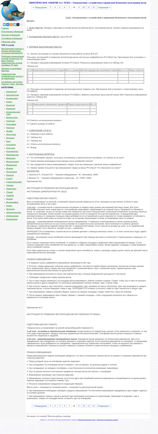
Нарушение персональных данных (107, 420)
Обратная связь (8, 42)
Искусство (11, 135)
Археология (11, 92)
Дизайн (9, 131)
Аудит (9, 102)
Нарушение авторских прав (86, 420)
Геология (10, 128)
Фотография (12, 202)
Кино (8, 141)
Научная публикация (10, 35)
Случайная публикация (11, 38)
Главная (5, 28)
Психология (11, 172)
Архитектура (12, 95)
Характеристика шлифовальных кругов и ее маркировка (12, 76)
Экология (10, 209)
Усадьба (10, 196)
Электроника (12, 216)
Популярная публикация (12, 32)
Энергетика (11, 219)
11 (89, 7)
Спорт (9, 179)
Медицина (10, 158)
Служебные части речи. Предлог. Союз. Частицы (12, 83)
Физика (9, 199)
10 (84, 7)
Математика (12, 155)
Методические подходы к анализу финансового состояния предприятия (12, 51)
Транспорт (11, 189)
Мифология (11, 165)
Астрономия (12, 98)
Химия (9, 206)
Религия (10, 175)
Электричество (13, 212)
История (10, 138)
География (11, 124)
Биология (10, 105)
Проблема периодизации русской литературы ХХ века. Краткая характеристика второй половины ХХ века (12, 60)
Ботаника (10, 109)
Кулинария (11, 145)
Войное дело (12, 118)
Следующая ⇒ (104, 7)
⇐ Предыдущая (40, 7)
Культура (10, 148)
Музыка (9, 168)
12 (94, 7)
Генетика (10, 121)
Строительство (14, 182)
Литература (12, 151)
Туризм (9, 192)
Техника (9, 185)
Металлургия (12, 162)
